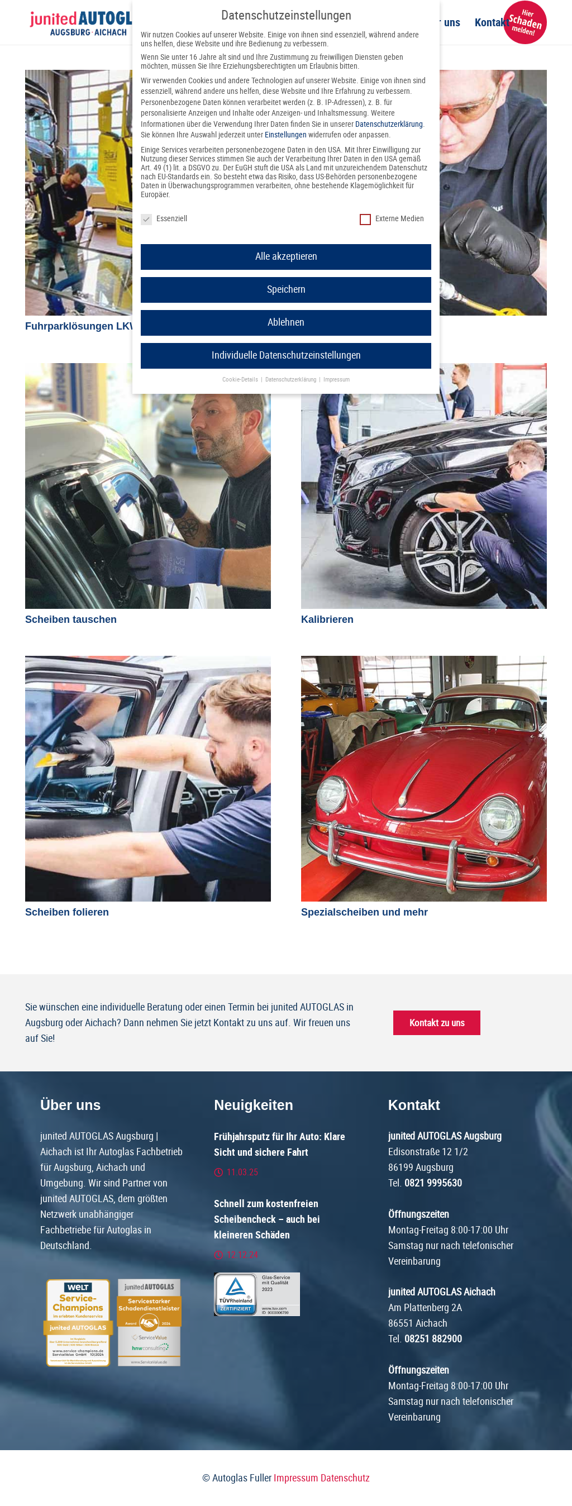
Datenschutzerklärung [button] (291, 379)
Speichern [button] (286, 289)
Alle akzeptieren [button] (286, 256)
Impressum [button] (336, 379)
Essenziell (164, 218)
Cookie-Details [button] (241, 379)
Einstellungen (286, 134)
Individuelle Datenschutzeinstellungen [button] (286, 355)
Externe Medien (392, 218)
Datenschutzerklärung (389, 124)
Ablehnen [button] (286, 322)
